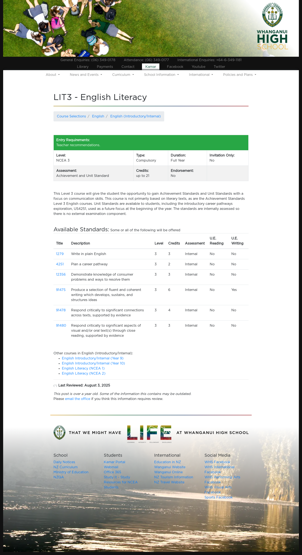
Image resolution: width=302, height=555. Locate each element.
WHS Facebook (217, 462)
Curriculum (121, 74)
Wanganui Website (169, 467)
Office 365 (112, 472)
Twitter (219, 66)
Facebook (175, 66)
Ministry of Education (71, 472)
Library (83, 66)
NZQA (58, 477)
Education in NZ (167, 462)
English (98, 116)
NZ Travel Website (169, 482)
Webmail (111, 467)
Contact (127, 66)
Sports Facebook (218, 497)
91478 (61, 310)
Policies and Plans (238, 74)
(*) (55, 385)
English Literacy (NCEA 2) (83, 373)
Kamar (150, 66)
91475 (61, 290)
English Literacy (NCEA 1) (83, 368)
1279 (60, 254)
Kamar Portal (114, 462)
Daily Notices (64, 462)
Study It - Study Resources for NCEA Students (121, 482)
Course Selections (71, 116)
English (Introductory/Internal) (135, 116)
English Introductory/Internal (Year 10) (93, 363)
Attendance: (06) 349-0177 (146, 60)
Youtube (198, 66)
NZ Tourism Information (173, 477)
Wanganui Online (168, 472)
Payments (105, 66)
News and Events (85, 74)
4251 (60, 264)
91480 (61, 325)
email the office (77, 399)
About (51, 74)
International (200, 74)
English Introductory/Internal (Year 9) (93, 358)
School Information (160, 74)
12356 (61, 274)
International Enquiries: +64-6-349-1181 (209, 60)
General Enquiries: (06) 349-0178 (87, 60)
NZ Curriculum (65, 467)
